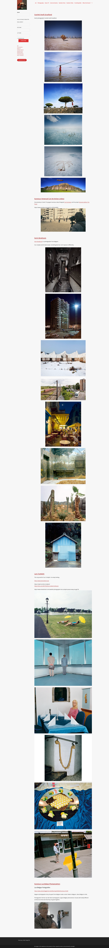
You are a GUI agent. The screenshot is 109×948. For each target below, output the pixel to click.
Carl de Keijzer (67, 202)
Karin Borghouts (40, 238)
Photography (20, 47)
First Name (19, 27)
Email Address (20, 22)
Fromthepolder (20, 54)
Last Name (19, 32)
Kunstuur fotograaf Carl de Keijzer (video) (49, 199)
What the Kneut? (20, 55)
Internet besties (20, 49)
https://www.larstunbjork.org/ (41, 580)
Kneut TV (19, 48)
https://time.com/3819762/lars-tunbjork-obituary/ (46, 586)
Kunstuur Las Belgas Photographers (47, 884)
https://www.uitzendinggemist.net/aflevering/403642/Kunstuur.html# (51, 891)
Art (17, 45)
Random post (21, 60)
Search (18, 12)
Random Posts (20, 51)
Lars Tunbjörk (39, 574)
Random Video (20, 52)
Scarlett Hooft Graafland (43, 15)
